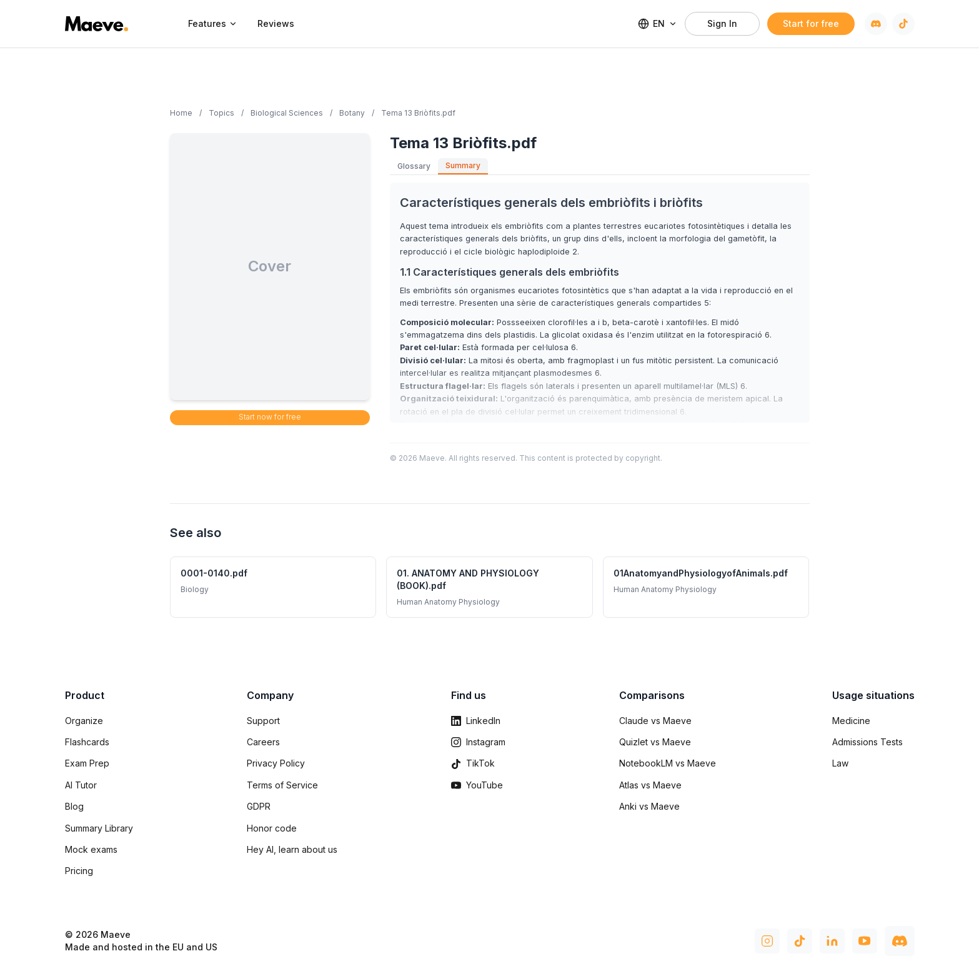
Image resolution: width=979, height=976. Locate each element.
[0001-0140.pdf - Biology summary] (273, 587)
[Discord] (876, 24)
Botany (352, 113)
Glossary (413, 166)
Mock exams (91, 849)
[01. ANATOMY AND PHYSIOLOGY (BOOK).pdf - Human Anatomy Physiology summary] (489, 587)
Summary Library (99, 828)
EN (657, 23)
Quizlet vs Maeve (655, 742)
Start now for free (270, 416)
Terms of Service (282, 785)
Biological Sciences (287, 113)
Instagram (478, 742)
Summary (462, 165)
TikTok (473, 763)
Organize (84, 720)
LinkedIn (475, 720)
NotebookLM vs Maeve (667, 763)
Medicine (851, 720)
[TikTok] (903, 24)
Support (263, 720)
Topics (221, 113)
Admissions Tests (867, 742)
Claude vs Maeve (655, 720)
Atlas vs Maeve (650, 785)
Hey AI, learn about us (292, 849)
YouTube (477, 785)
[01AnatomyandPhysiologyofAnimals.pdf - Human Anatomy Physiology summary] (706, 587)
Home (181, 113)
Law (840, 763)
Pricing (79, 870)
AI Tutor (81, 785)
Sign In (722, 23)
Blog (74, 806)
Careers (263, 742)
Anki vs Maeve (649, 806)
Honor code (272, 828)
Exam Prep (87, 763)
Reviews (275, 23)
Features (212, 23)
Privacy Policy (276, 763)
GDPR (259, 806)
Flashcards (87, 742)
